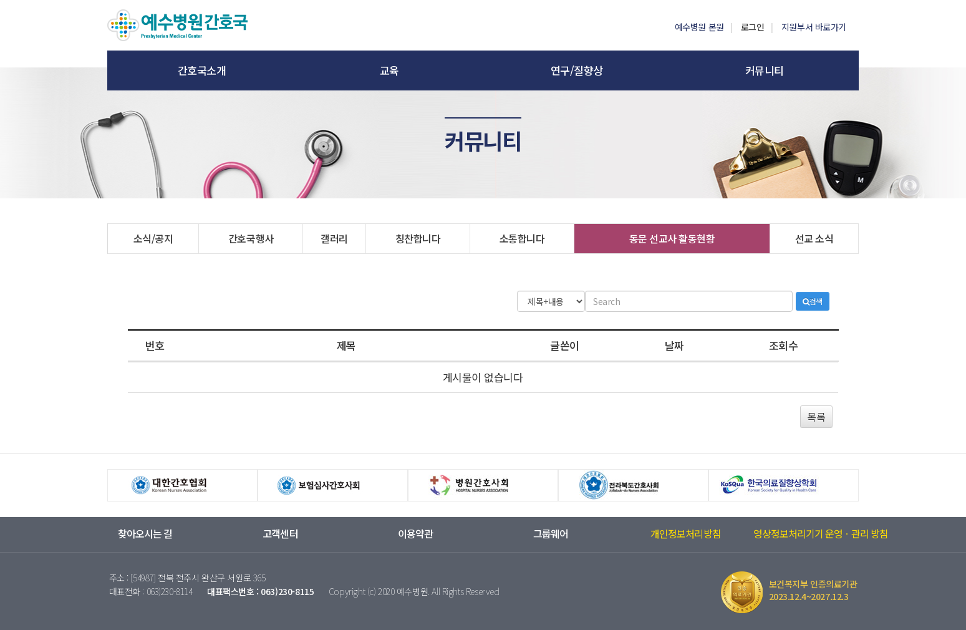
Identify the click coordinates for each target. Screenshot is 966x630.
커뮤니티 (764, 70)
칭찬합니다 (418, 238)
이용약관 (415, 533)
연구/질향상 (577, 70)
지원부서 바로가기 (813, 27)
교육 (389, 70)
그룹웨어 (550, 533)
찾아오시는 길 (145, 533)
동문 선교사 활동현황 (672, 238)
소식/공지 (153, 238)
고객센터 (280, 533)
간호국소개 (202, 70)
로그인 (753, 27)
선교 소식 (814, 238)
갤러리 (334, 238)
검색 (813, 301)
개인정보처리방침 (685, 533)
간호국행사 (251, 238)
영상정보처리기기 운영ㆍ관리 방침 (821, 533)
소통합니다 (522, 238)
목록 (816, 416)
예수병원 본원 (699, 27)
